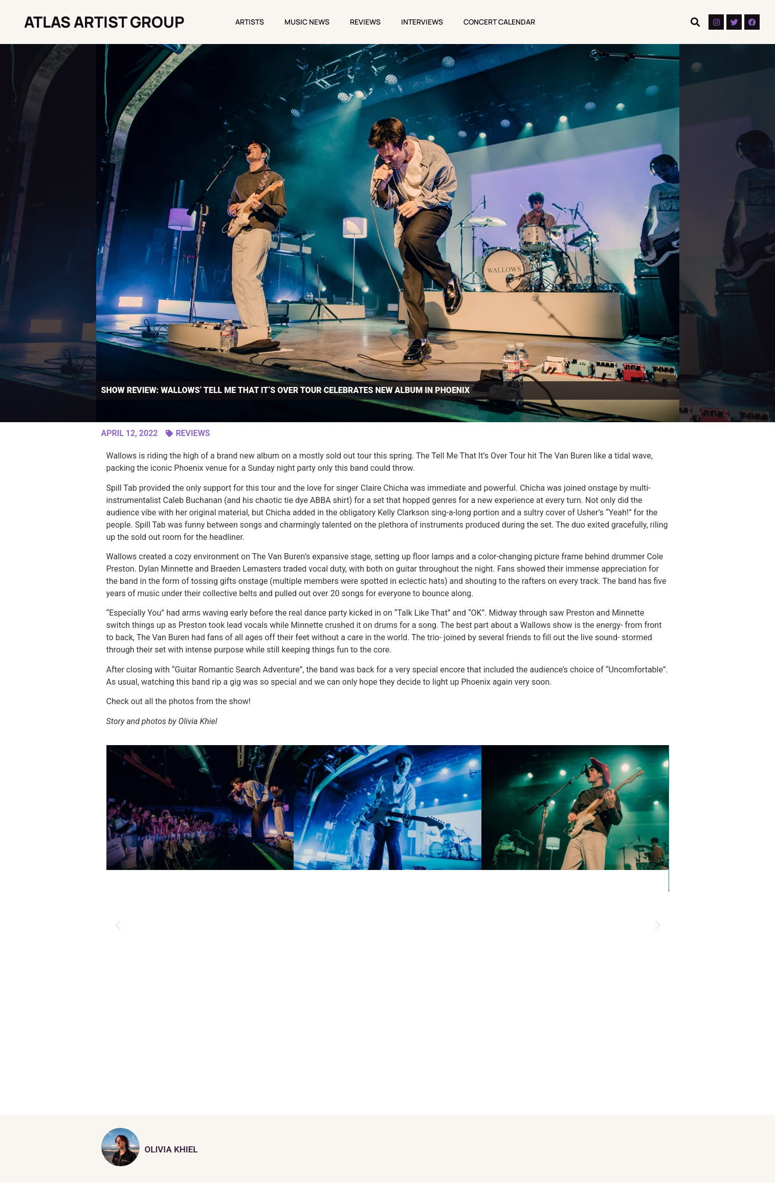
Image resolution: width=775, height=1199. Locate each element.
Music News (306, 22)
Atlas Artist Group (104, 21)
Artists (249, 22)
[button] (695, 22)
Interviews (422, 22)
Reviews (365, 22)
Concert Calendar (499, 22)
